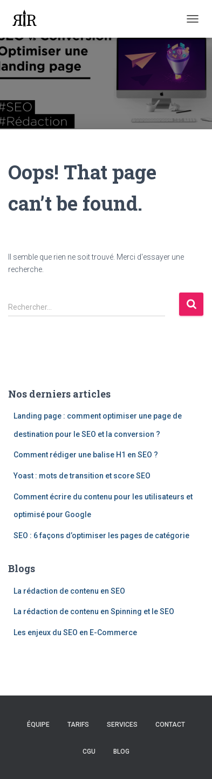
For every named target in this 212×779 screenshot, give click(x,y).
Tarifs (78, 724)
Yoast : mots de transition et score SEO (82, 475)
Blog (121, 751)
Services (122, 724)
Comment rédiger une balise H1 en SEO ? (85, 454)
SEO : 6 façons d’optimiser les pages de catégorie (101, 535)
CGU (89, 751)
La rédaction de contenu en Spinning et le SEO (93, 611)
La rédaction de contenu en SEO (69, 591)
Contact (170, 724)
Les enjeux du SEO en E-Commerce (75, 632)
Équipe (38, 724)
